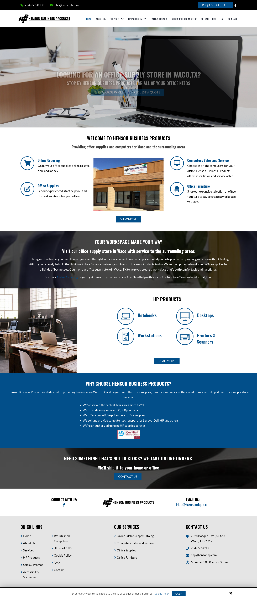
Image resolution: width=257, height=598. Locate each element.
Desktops (205, 315)
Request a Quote (215, 5)
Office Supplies (48, 185)
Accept (179, 593)
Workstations (150, 335)
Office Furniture (198, 186)
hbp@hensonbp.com (67, 5)
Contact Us (127, 476)
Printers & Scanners (206, 338)
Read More (167, 361)
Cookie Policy (161, 593)
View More (128, 219)
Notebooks (147, 315)
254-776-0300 (34, 5)
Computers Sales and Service (208, 160)
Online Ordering (49, 160)
